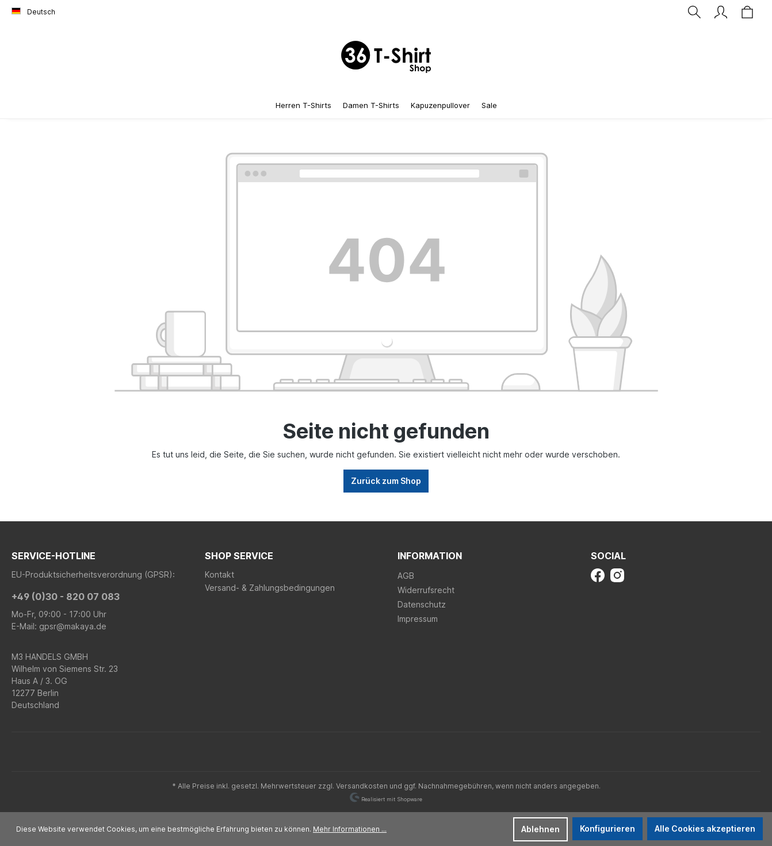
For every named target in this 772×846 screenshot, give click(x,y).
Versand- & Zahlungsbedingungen (270, 588)
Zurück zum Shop (386, 481)
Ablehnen (540, 829)
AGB (406, 575)
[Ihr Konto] (721, 12)
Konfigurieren (607, 828)
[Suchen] (694, 12)
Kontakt (219, 574)
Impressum (418, 619)
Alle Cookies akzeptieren (705, 828)
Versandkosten (362, 786)
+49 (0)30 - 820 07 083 (66, 596)
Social (608, 556)
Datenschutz (422, 604)
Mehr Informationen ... (350, 829)
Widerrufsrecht (426, 590)
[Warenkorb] (747, 12)
